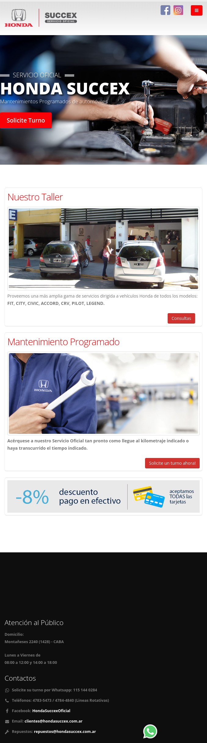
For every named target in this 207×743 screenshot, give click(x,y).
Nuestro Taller (35, 196)
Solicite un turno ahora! (172, 463)
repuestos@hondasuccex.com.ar (65, 731)
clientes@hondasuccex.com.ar (54, 721)
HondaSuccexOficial (50, 710)
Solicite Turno (26, 120)
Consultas (181, 318)
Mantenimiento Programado (63, 341)
